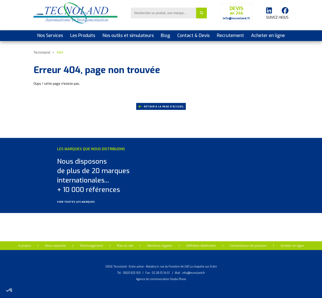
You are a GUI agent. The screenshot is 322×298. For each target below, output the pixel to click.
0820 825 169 (132, 273)
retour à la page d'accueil (161, 107)
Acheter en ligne (268, 36)
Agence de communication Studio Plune (161, 279)
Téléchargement (91, 246)
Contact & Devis (193, 36)
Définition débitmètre (201, 246)
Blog (165, 36)
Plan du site (125, 246)
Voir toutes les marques (78, 202)
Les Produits (82, 36)
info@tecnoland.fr (193, 273)
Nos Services (50, 36)
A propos (24, 246)
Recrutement (230, 36)
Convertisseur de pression (248, 246)
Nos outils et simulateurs (128, 36)
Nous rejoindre (55, 246)
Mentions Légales (159, 246)
